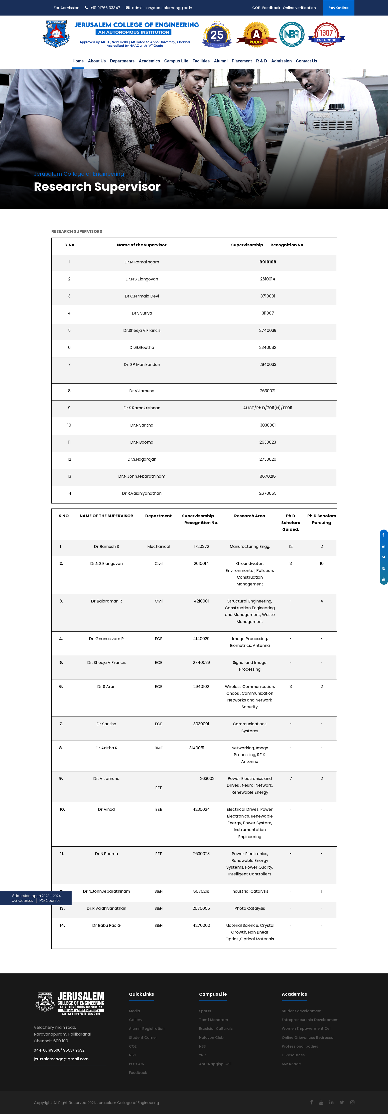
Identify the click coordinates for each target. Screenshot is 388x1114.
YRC (202, 1055)
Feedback (271, 7)
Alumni (220, 61)
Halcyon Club (211, 1037)
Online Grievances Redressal (308, 1037)
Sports (205, 1011)
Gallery (135, 1019)
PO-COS (136, 1063)
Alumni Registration (147, 1028)
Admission (281, 61)
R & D (261, 61)
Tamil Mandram (213, 1019)
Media (134, 1011)
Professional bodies (300, 1046)
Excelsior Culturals (216, 1028)
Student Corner (143, 1037)
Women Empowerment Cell (306, 1028)
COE (256, 7)
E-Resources (293, 1055)
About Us (97, 61)
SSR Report (292, 1063)
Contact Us (306, 61)
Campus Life (176, 61)
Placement (242, 61)
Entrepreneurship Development (310, 1019)
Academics (149, 61)
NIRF (133, 1055)
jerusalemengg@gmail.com (61, 1059)
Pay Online (338, 7)
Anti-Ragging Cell (215, 1063)
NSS (202, 1046)
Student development (302, 1011)
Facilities (201, 61)
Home (78, 61)
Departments (122, 61)
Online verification (299, 7)
